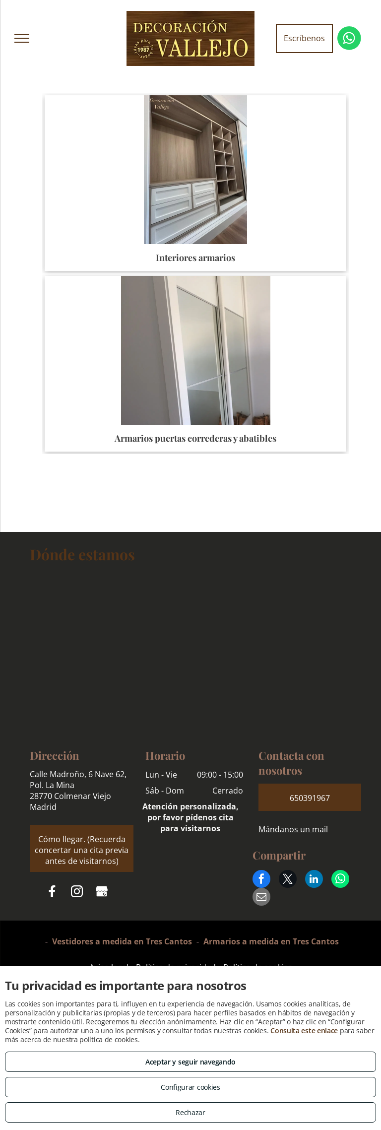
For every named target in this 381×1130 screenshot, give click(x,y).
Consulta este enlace (304, 1030)
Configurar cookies (190, 1087)
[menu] (22, 38)
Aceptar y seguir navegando (190, 1061)
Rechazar (190, 1112)
